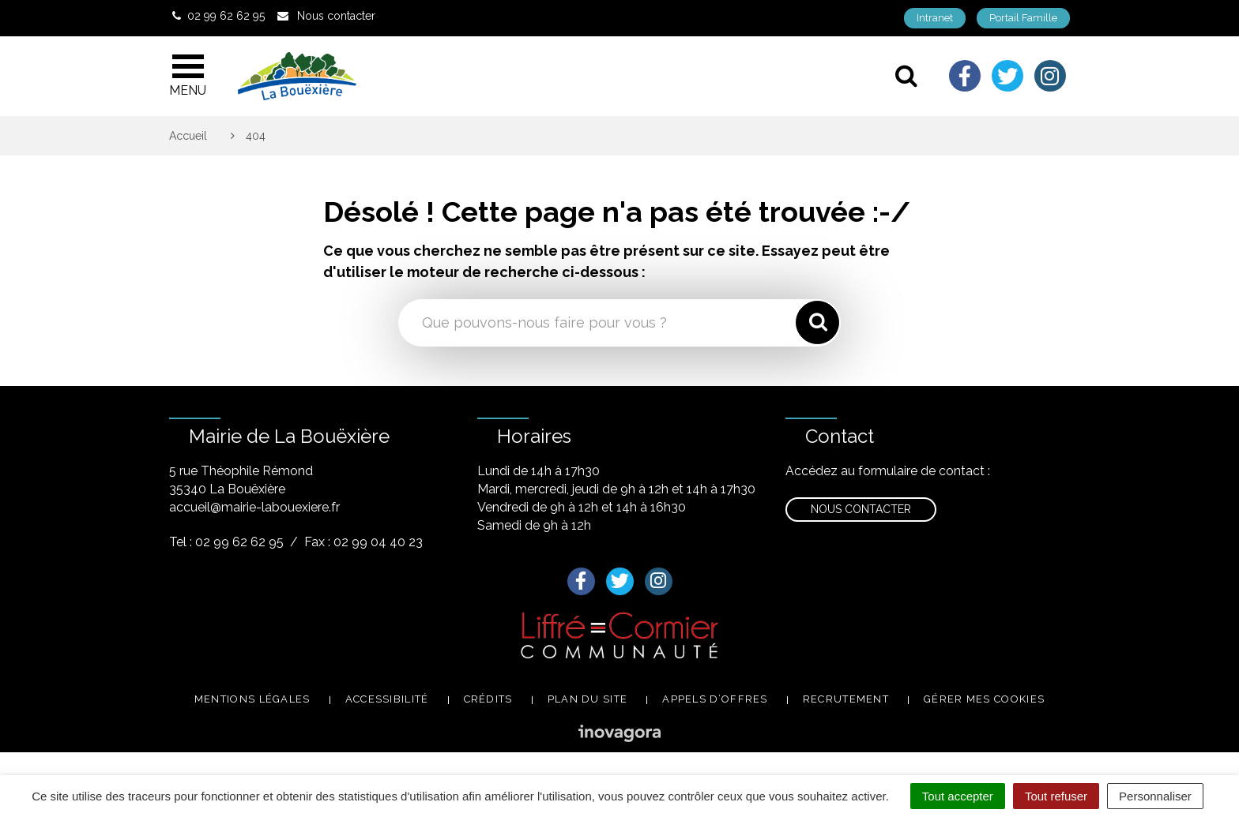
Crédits (488, 699)
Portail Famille (1023, 18)
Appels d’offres (715, 699)
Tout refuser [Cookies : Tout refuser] (1056, 796)
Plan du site (588, 699)
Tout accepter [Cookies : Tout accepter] (957, 796)
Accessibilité (387, 699)
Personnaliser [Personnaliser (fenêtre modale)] (1155, 796)
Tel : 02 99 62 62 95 (226, 541)
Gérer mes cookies (984, 699)
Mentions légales (252, 699)
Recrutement (846, 699)
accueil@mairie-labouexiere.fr (254, 507)
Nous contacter (861, 509)
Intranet (935, 18)
